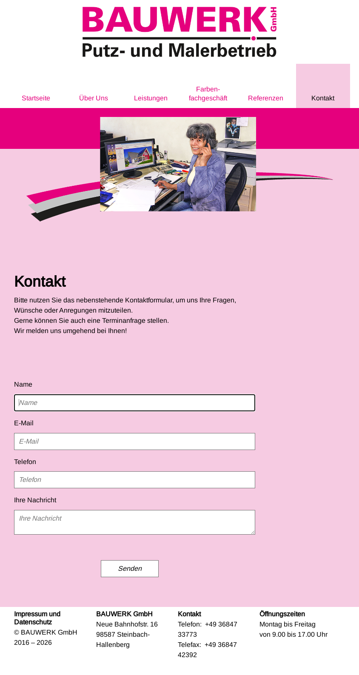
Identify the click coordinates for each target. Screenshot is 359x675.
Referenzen (265, 98)
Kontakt (322, 98)
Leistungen (151, 98)
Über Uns (93, 98)
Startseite (36, 98)
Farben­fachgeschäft (208, 93)
